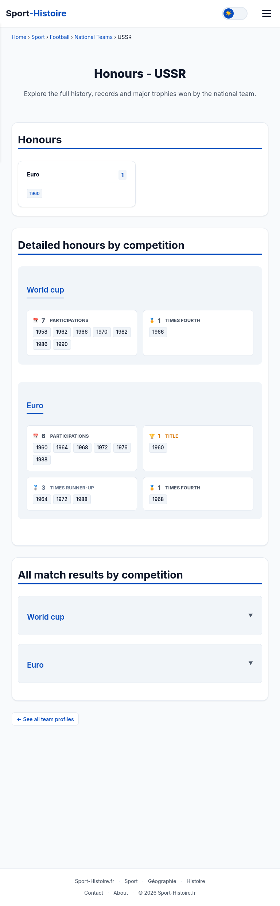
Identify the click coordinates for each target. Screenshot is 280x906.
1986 (41, 344)
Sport (36, 13)
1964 (62, 447)
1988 (41, 459)
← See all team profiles (45, 719)
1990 (62, 344)
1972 (102, 447)
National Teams (93, 37)
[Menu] (266, 13)
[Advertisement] (140, 808)
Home (19, 37)
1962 (61, 332)
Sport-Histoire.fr (94, 881)
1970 (101, 332)
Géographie (162, 881)
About (120, 893)
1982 (122, 332)
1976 (122, 447)
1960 (35, 193)
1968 (82, 447)
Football (60, 37)
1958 (41, 332)
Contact (93, 893)
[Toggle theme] (235, 13)
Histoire (196, 881)
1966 (82, 332)
